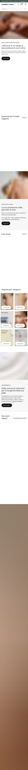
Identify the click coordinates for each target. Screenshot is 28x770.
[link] (14, 25)
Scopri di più (6, 307)
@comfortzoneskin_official (20, 418)
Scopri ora (5, 58)
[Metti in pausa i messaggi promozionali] (26, 1)
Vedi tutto (24, 117)
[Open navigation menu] (26, 4)
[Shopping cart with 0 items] (21, 4)
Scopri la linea (6, 405)
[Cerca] (14, 9)
